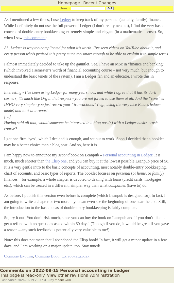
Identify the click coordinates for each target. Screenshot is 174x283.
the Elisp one (56, 161)
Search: (65, 8)
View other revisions (67, 275)
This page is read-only (22, 275)
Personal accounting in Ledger (127, 155)
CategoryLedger (76, 256)
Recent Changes (99, 3)
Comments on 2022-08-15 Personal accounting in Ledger (65, 270)
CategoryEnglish (18, 256)
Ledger (65, 19)
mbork (59, 280)
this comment (35, 38)
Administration (105, 275)
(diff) (68, 280)
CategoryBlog (47, 256)
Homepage (69, 3)
